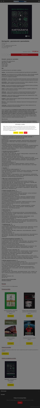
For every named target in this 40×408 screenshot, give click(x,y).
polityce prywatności (12, 130)
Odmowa (21, 132)
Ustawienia (16, 132)
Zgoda (25, 132)
